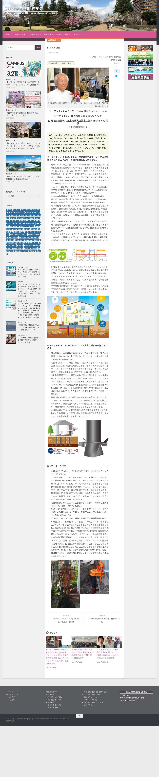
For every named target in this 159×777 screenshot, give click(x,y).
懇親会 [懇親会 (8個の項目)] (35, 229)
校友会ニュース (21, 34)
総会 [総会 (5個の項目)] (27, 248)
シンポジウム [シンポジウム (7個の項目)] (20, 212)
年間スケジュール (90, 697)
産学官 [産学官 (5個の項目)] (21, 245)
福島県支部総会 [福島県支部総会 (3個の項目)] (18, 248)
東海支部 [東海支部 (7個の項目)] (11, 240)
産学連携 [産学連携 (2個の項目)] (28, 245)
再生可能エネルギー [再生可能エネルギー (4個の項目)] (26, 221)
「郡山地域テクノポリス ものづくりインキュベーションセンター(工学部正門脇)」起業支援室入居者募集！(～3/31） (23, 146)
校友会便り (34, 34)
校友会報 (47, 34)
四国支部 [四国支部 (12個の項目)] (14, 226)
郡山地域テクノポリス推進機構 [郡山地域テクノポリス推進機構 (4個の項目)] (24, 251)
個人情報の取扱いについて (93, 702)
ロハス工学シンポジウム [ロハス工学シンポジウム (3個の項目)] (25, 218)
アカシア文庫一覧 (90, 699)
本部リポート (54, 40)
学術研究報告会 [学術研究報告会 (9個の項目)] (18, 229)
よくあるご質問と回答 (92, 694)
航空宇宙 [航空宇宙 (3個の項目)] (34, 248)
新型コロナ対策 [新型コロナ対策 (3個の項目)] (35, 234)
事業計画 (51, 694)
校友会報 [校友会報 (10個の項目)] (19, 240)
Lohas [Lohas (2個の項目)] (17, 210)
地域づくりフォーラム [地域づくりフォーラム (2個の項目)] (27, 226)
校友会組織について (55, 699)
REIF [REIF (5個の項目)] (22, 210)
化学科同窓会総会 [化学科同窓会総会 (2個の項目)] (29, 223)
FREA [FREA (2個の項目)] (10, 210)
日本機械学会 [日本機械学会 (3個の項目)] (25, 237)
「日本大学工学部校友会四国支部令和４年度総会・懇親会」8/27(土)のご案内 (29, 340)
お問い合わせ (79, 34)
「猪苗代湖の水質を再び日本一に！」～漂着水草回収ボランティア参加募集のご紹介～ (29, 327)
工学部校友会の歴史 (55, 697)
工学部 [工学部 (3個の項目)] (28, 229)
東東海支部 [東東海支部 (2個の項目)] (35, 237)
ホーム (8, 34)
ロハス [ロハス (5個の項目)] (13, 218)
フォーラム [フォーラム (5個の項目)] (14, 215)
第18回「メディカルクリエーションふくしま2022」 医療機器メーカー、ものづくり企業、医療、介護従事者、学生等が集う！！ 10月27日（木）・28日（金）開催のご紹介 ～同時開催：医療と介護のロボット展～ (29, 310)
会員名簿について (54, 705)
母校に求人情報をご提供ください (96, 692)
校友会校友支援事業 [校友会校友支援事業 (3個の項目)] (31, 240)
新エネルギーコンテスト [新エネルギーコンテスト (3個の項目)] (19, 234)
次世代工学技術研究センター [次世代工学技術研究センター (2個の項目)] (28, 243)
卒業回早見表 (53, 707)
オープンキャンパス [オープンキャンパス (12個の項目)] (33, 210)
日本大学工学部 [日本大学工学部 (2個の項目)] (13, 237)
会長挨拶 (51, 702)
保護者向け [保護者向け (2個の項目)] (14, 221)
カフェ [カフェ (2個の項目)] (10, 212)
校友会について (62, 34)
